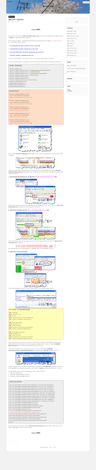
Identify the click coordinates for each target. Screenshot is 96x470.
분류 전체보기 (71, 31)
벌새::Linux (70, 45)
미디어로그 (47, 11)
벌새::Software (71, 53)
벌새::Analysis (71, 33)
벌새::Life (70, 41)
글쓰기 (55, 466)
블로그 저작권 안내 (71, 71)
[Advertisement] (36, 446)
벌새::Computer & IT (73, 36)
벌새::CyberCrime (72, 38)
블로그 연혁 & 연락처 (71, 65)
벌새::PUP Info (71, 48)
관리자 (51, 466)
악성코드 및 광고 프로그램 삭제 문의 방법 (76, 68)
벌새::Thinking (71, 55)
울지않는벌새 (48, 6)
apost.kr (46, 466)
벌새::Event (70, 43)
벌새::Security (71, 50)
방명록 (52, 11)
